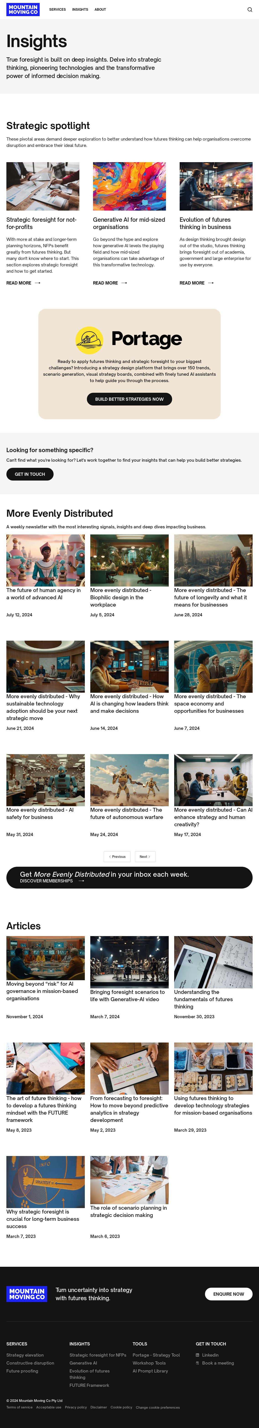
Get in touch (30, 474)
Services (57, 9)
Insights (80, 9)
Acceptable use (48, 1407)
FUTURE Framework (89, 1385)
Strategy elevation (25, 1354)
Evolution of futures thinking (90, 1374)
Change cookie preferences (158, 1407)
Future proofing (22, 1370)
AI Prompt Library (150, 1370)
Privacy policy (76, 1407)
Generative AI (83, 1362)
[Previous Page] (117, 856)
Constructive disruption (30, 1362)
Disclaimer (99, 1407)
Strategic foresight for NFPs (98, 1354)
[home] (23, 9)
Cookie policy (121, 1407)
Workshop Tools (149, 1362)
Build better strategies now (129, 399)
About (100, 9)
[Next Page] (145, 856)
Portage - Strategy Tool (156, 1354)
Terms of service (19, 1407)
